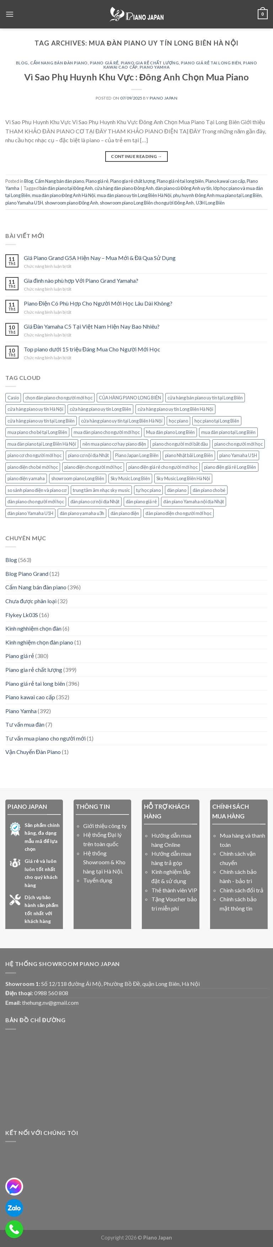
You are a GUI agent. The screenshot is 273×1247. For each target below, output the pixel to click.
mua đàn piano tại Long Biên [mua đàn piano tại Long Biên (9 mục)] (228, 432)
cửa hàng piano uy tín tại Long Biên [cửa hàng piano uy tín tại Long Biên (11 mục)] (41, 421)
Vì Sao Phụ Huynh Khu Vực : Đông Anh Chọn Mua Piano (136, 76)
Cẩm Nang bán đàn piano (59, 62)
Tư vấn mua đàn (24, 724)
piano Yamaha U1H (24, 203)
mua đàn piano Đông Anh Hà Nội (63, 195)
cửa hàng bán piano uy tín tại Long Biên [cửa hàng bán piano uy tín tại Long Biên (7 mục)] (205, 397)
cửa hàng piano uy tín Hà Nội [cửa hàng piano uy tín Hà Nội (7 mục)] (35, 409)
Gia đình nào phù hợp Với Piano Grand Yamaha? (81, 280)
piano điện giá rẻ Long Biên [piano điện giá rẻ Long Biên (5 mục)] (230, 467)
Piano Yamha (155, 67)
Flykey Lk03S (21, 614)
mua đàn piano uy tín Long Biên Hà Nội (134, 195)
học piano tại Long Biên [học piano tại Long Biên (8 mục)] (216, 421)
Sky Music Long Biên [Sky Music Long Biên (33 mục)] (130, 478)
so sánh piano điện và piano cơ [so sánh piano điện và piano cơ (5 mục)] (36, 490)
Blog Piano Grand (26, 573)
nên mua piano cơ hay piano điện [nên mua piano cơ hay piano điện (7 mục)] (114, 444)
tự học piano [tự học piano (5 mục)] (148, 490)
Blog (22, 62)
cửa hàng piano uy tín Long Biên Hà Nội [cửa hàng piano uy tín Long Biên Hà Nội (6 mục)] (175, 409)
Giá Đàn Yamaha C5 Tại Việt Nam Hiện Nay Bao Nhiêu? (92, 326)
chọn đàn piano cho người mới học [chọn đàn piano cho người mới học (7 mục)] (58, 397)
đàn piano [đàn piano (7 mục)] (176, 490)
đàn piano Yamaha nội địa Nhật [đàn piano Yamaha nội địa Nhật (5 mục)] (193, 501)
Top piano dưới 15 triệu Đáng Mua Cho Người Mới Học (92, 349)
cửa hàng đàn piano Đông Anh (124, 188)
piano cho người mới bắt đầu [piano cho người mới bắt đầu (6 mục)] (180, 444)
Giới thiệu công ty (105, 825)
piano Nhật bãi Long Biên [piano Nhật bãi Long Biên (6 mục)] (189, 455)
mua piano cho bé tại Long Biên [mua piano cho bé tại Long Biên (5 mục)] (37, 432)
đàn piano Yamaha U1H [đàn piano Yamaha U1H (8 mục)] (30, 513)
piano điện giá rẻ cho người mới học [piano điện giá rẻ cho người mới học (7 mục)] (163, 467)
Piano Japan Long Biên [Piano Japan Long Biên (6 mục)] (137, 455)
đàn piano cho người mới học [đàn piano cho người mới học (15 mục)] (35, 501)
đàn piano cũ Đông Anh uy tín (183, 188)
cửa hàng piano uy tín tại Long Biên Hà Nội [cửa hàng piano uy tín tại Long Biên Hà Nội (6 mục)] (121, 421)
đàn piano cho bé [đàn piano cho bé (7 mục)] (209, 490)
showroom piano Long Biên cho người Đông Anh (147, 203)
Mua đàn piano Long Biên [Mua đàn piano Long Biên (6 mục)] (170, 432)
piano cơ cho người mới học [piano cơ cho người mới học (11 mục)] (34, 455)
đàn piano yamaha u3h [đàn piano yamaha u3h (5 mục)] (82, 513)
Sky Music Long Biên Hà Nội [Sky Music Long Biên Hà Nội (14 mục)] (183, 478)
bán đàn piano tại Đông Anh (66, 188)
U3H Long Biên (210, 203)
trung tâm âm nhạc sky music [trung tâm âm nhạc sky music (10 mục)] (101, 490)
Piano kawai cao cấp (225, 181)
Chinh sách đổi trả (241, 890)
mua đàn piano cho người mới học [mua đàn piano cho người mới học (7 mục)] (107, 432)
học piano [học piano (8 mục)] (178, 421)
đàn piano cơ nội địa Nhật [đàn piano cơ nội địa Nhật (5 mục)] (94, 501)
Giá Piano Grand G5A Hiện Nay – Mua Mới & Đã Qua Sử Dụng (100, 257)
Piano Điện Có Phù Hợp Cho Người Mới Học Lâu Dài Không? (98, 303)
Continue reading (136, 156)
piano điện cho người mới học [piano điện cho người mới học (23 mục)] (93, 467)
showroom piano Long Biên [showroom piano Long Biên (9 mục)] (77, 478)
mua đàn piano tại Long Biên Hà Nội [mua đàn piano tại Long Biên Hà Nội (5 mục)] (41, 444)
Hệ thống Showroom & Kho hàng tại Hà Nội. (104, 862)
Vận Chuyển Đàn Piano (33, 751)
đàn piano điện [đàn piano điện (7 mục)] (125, 513)
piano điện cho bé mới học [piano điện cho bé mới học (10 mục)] (32, 467)
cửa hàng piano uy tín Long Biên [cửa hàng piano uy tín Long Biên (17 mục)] (100, 409)
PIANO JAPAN (163, 98)
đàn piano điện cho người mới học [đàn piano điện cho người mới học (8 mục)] (178, 513)
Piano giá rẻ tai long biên (211, 62)
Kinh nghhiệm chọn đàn (33, 628)
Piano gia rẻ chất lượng (150, 62)
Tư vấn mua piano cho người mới (45, 738)
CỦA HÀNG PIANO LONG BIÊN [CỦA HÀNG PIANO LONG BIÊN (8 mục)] (130, 397)
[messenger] (14, 1186)
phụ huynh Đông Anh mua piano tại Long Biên (217, 195)
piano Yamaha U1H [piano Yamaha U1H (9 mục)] (238, 455)
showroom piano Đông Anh (71, 203)
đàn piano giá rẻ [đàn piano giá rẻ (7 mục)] (141, 501)
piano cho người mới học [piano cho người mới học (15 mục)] (238, 444)
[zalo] (14, 1208)
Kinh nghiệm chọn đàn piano (39, 642)
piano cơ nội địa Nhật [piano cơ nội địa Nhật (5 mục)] (88, 455)
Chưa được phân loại (31, 601)
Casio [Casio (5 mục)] (13, 397)
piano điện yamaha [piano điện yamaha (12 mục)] (26, 478)
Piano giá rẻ (104, 62)
